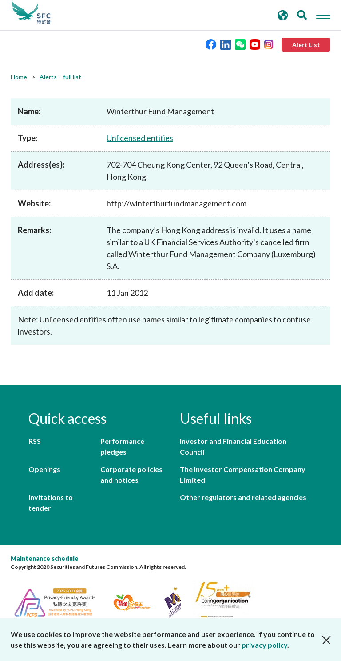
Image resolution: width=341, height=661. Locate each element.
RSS (34, 441)
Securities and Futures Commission (31, 13)
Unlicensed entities (140, 138)
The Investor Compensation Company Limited (242, 474)
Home (19, 77)
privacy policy (264, 645)
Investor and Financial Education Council (233, 446)
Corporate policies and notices (131, 474)
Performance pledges (122, 446)
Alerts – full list (60, 77)
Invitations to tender (50, 502)
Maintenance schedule (45, 558)
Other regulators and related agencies (243, 497)
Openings (44, 469)
